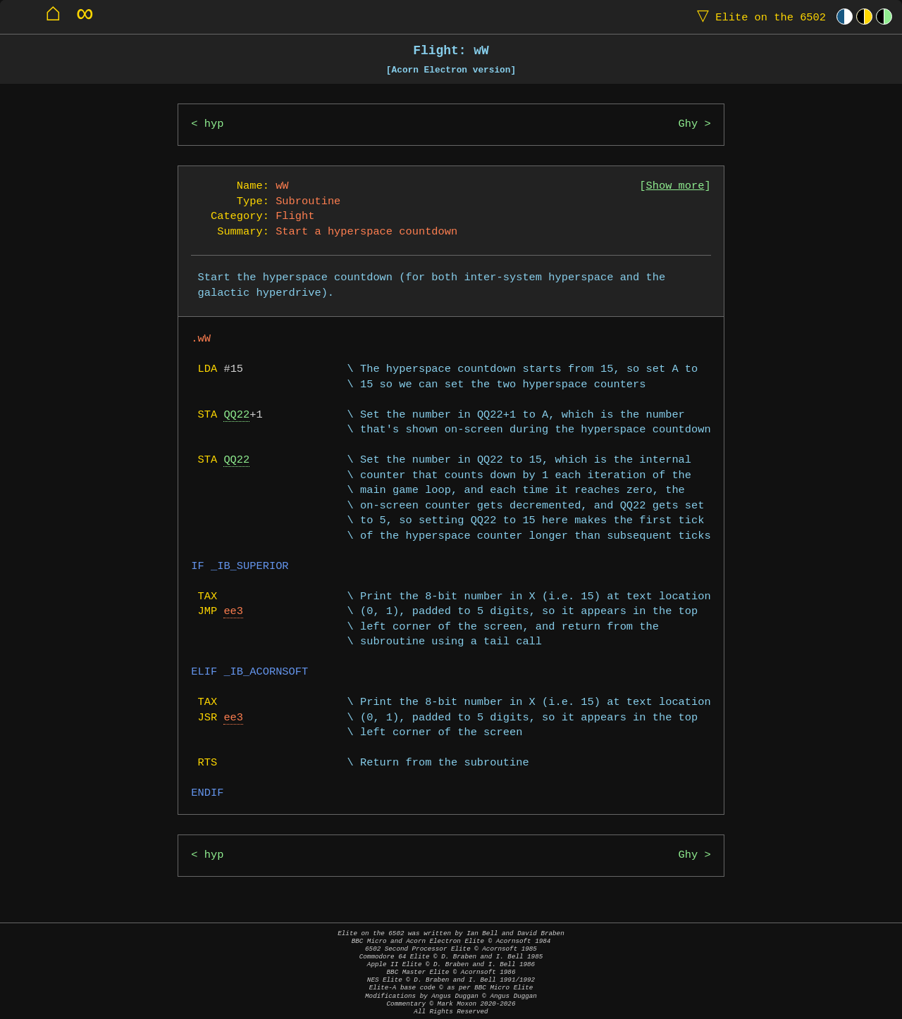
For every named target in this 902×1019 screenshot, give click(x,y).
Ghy (688, 124)
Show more (675, 186)
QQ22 (236, 415)
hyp (214, 124)
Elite (758, 16)
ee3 (233, 611)
